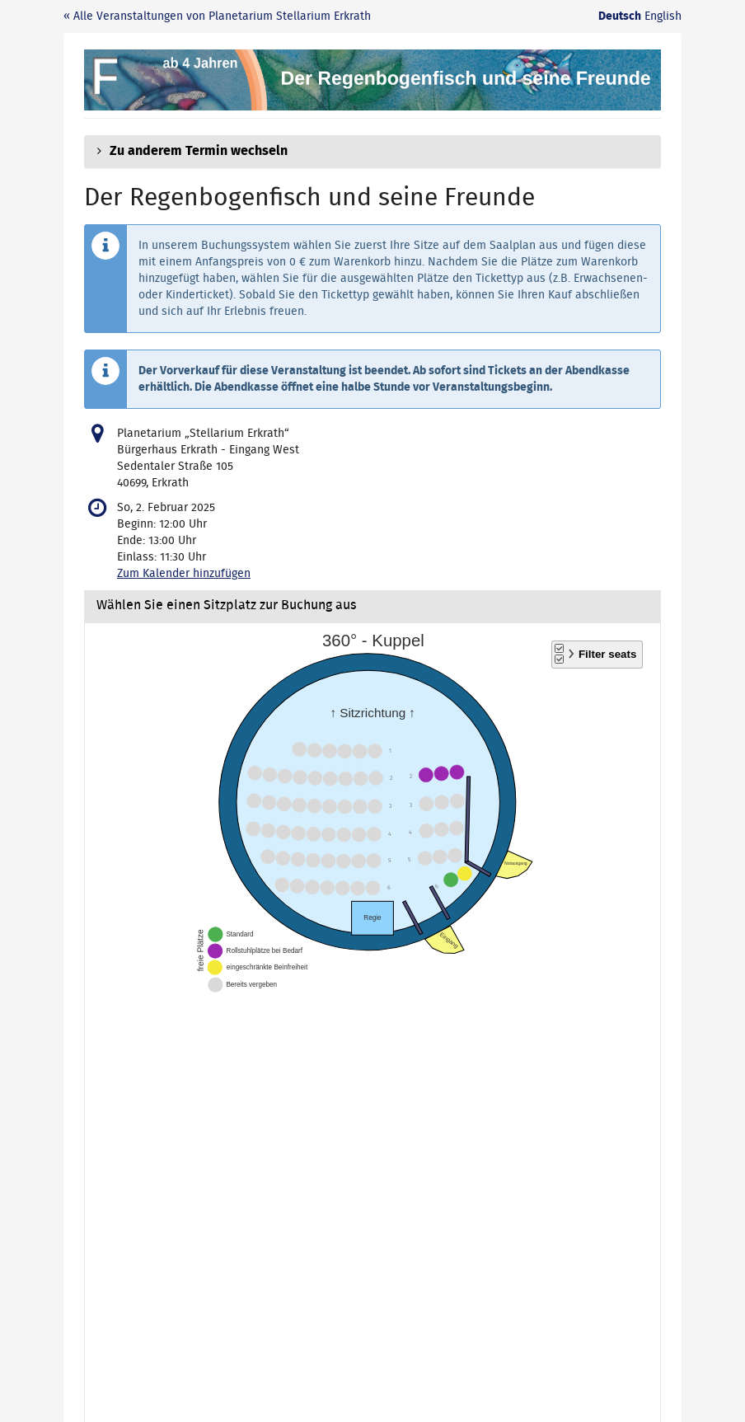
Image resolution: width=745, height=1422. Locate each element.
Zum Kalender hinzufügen (184, 574)
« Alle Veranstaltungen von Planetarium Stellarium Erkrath (217, 16)
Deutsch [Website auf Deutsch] (619, 16)
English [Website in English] (663, 16)
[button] (372, 151)
